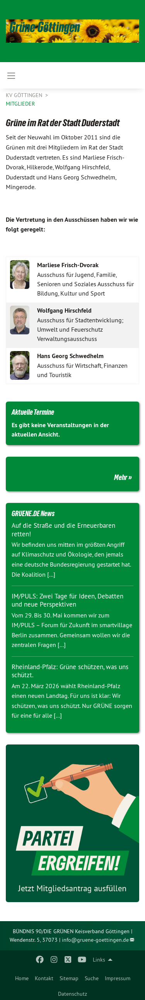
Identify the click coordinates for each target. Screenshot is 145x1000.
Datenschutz (72, 993)
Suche (92, 978)
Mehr (120, 477)
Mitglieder (20, 103)
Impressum (117, 978)
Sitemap (69, 978)
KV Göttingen (25, 95)
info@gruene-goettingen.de (95, 939)
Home (22, 978)
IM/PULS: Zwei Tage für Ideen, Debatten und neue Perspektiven (67, 600)
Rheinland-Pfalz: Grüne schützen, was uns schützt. (70, 671)
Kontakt (44, 978)
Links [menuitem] (99, 959)
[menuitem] (22, 976)
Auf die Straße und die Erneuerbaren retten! (63, 529)
